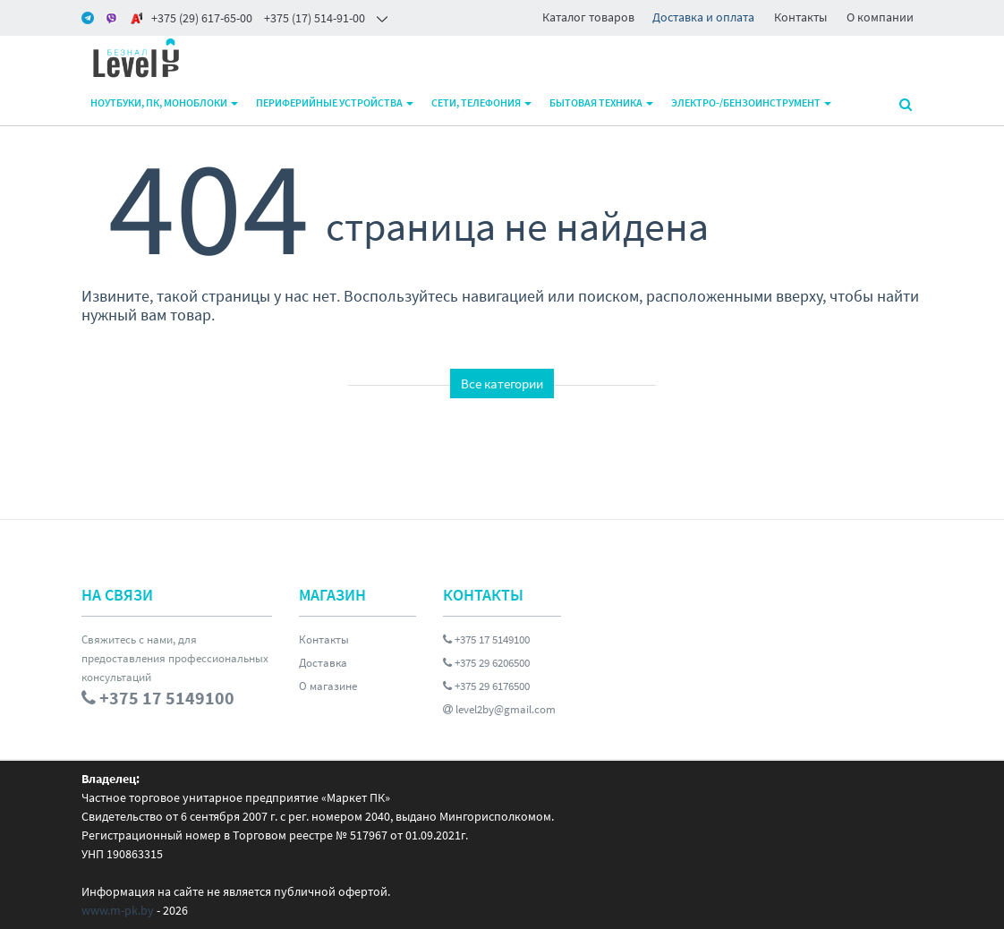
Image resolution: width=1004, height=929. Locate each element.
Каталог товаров (588, 17)
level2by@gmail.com (499, 709)
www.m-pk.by (117, 910)
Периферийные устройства (334, 102)
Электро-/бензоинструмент (751, 102)
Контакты (800, 17)
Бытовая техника (601, 102)
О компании (880, 17)
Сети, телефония (481, 102)
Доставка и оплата (703, 17)
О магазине (328, 686)
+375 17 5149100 (486, 639)
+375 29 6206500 (486, 662)
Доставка (323, 662)
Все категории (502, 383)
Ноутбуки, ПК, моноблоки (164, 102)
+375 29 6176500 (486, 686)
